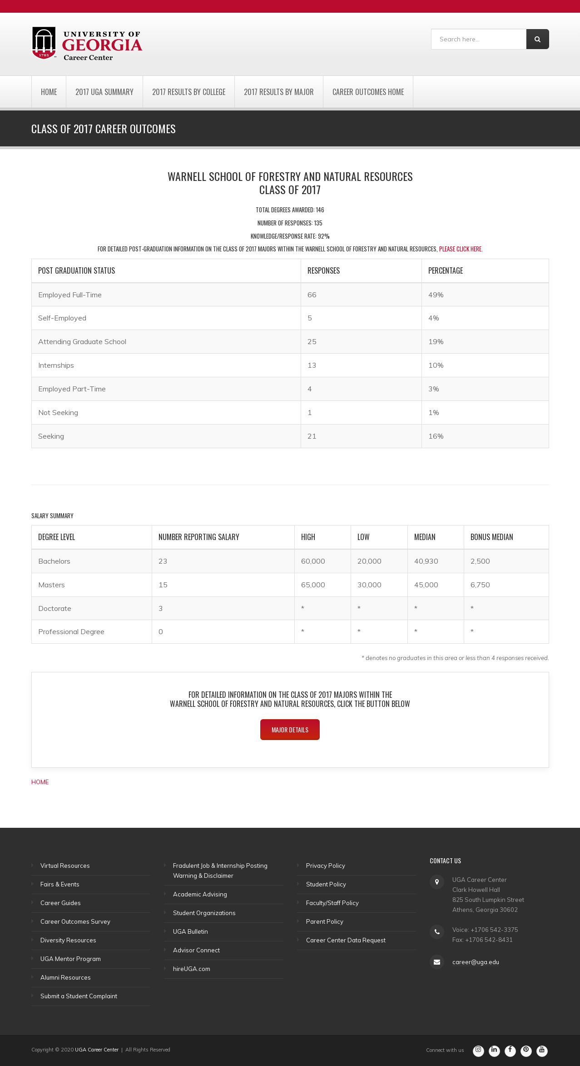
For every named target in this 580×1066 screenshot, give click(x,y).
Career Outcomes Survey (75, 921)
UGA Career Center (97, 1049)
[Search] (478, 39)
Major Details (290, 729)
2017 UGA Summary (104, 91)
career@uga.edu (475, 962)
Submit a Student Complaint (78, 996)
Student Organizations (204, 912)
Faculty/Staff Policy (332, 902)
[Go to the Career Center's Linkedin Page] (494, 1051)
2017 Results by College (188, 91)
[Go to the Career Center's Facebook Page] (510, 1051)
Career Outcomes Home (368, 91)
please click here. (461, 248)
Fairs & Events (59, 884)
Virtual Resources (65, 865)
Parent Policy (324, 921)
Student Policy (326, 884)
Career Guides (60, 902)
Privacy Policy (325, 865)
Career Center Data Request (346, 940)
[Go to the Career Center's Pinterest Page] (526, 1051)
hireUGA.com (191, 968)
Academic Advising (200, 894)
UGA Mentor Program (70, 958)
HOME (40, 782)
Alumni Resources (65, 977)
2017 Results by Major (279, 91)
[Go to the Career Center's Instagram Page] (478, 1051)
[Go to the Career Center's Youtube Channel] (542, 1051)
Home (49, 91)
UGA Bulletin (190, 931)
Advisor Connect (196, 950)
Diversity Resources (68, 940)
